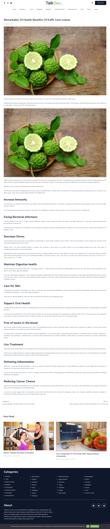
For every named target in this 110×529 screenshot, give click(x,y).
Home (17, 9)
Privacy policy (94, 526)
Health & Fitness (59, 9)
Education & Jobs (10, 490)
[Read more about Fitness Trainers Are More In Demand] (28, 436)
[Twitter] (8, 3)
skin (20, 292)
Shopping (40, 9)
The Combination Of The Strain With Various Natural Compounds (79, 455)
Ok (88, 526)
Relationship (89, 477)
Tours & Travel (89, 493)
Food (33, 487)
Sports (87, 487)
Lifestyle (48, 9)
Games (34, 493)
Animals (7, 476)
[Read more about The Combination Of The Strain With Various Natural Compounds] (81, 437)
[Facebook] (4, 3)
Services (87, 482)
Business (25, 9)
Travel (86, 9)
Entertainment (9, 496)
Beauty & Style (10, 482)
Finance (34, 485)
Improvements (71, 9)
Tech (80, 9)
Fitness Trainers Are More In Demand (19, 453)
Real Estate (62, 493)
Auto (33, 9)
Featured (34, 482)
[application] (28, 9)
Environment (35, 477)
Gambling (35, 490)
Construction (9, 487)
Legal (93, 9)
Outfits (61, 490)
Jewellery (61, 482)
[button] (92, 3)
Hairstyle (34, 496)
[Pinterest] (11, 3)
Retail (87, 479)
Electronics (8, 493)
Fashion (34, 479)
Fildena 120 (15, 258)
